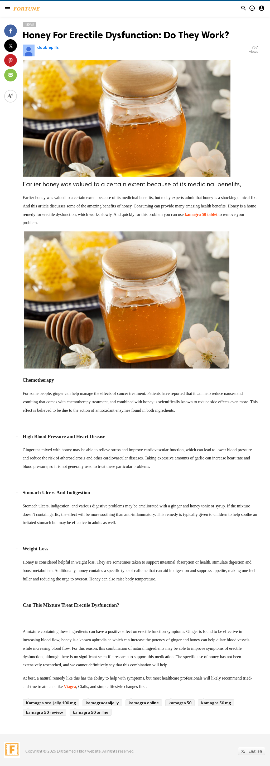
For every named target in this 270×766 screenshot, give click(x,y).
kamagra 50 (179, 702)
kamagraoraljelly (102, 702)
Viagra (70, 686)
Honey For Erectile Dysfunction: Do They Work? (126, 35)
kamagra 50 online (90, 712)
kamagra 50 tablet (201, 214)
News (29, 24)
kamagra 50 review (44, 712)
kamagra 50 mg (216, 702)
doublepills (48, 47)
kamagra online (144, 702)
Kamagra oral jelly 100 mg (51, 702)
